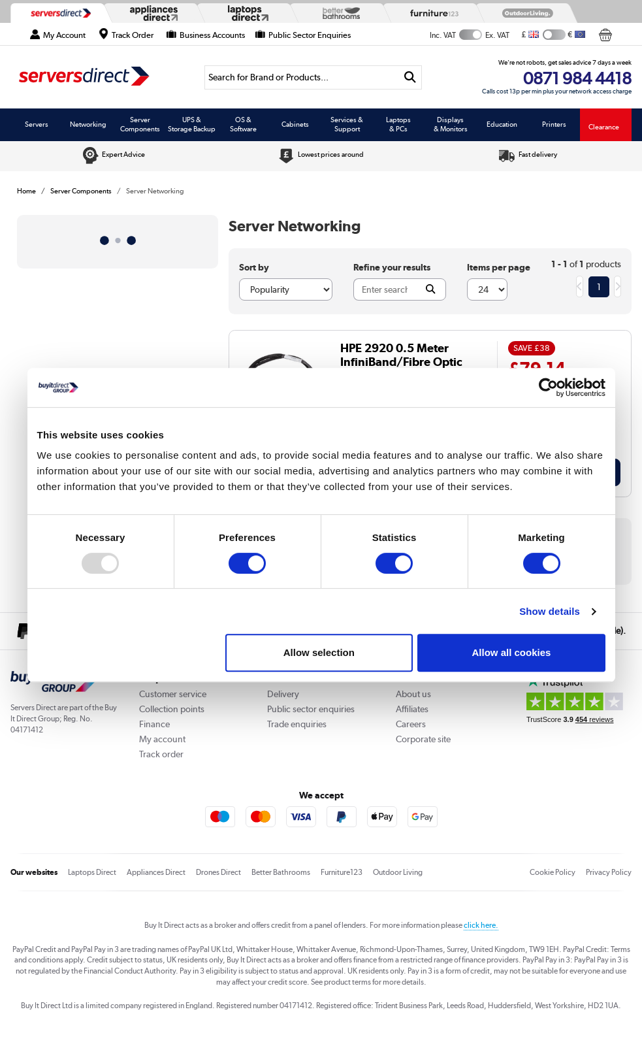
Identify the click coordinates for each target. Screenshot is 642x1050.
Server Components (140, 124)
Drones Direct (218, 872)
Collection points (171, 709)
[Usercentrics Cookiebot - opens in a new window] (548, 387)
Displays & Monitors (451, 124)
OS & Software (243, 124)
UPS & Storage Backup (192, 124)
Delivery (283, 694)
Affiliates (412, 709)
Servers (36, 124)
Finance (154, 724)
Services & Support (346, 124)
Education (502, 124)
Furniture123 (341, 872)
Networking (88, 124)
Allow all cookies (511, 652)
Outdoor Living (398, 872)
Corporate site (423, 739)
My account (162, 739)
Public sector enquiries (311, 709)
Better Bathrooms (280, 872)
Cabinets (295, 124)
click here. (481, 925)
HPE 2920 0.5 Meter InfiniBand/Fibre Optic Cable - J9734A (401, 361)
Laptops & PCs (398, 124)
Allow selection (319, 652)
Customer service (172, 694)
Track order (161, 754)
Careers (411, 724)
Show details (549, 611)
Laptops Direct (92, 872)
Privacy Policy (609, 872)
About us (413, 694)
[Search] (301, 77)
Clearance (603, 126)
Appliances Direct (156, 872)
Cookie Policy (552, 872)
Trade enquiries (297, 724)
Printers (554, 124)
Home (26, 190)
